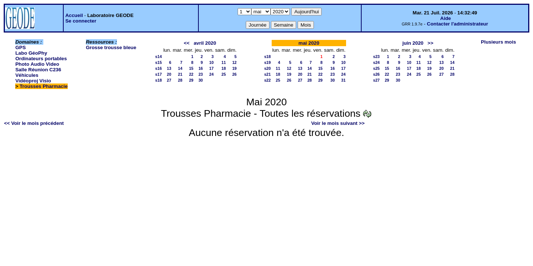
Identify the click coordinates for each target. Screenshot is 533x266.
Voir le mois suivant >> (338, 123)
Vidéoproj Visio (33, 80)
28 (180, 80)
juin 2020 (412, 43)
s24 (376, 62)
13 (169, 68)
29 (191, 80)
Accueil (74, 15)
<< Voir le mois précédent (34, 123)
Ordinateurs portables (41, 58)
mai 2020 (308, 43)
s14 (158, 56)
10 (211, 62)
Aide (445, 18)
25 (223, 74)
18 (223, 68)
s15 (158, 62)
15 (191, 68)
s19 (267, 62)
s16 (158, 68)
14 (180, 68)
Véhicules (26, 75)
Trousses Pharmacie (44, 86)
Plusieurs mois (498, 42)
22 (191, 74)
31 (343, 80)
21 (180, 74)
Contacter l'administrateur (457, 24)
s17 (158, 74)
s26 (376, 74)
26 (234, 74)
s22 (267, 80)
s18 (158, 80)
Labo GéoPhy (31, 53)
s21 (267, 74)
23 (200, 74)
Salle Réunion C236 (38, 69)
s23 (376, 56)
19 (234, 68)
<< (187, 43)
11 (223, 62)
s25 (376, 68)
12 (234, 62)
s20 (267, 68)
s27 (376, 80)
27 (169, 80)
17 (211, 68)
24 (211, 74)
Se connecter (80, 21)
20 (169, 74)
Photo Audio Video (37, 64)
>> (430, 43)
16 (200, 68)
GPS (20, 47)
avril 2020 (205, 43)
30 (200, 80)
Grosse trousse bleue (111, 47)
